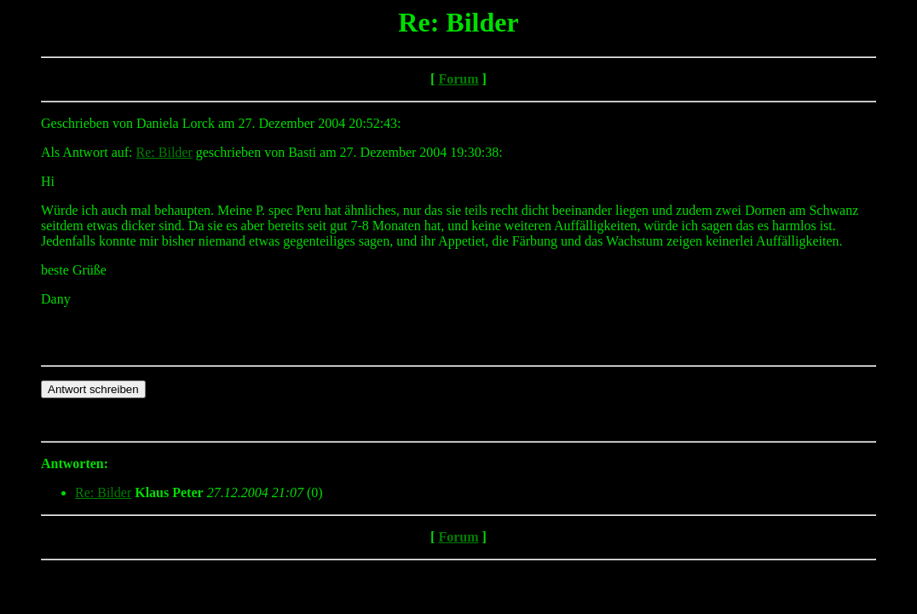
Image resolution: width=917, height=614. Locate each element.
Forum (458, 79)
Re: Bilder (164, 152)
